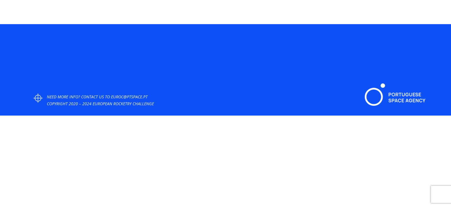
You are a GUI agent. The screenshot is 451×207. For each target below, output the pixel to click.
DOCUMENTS (341, 14)
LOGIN (430, 14)
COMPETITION (264, 14)
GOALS (315, 14)
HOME (238, 14)
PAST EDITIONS (396, 14)
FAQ (371, 14)
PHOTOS (293, 14)
